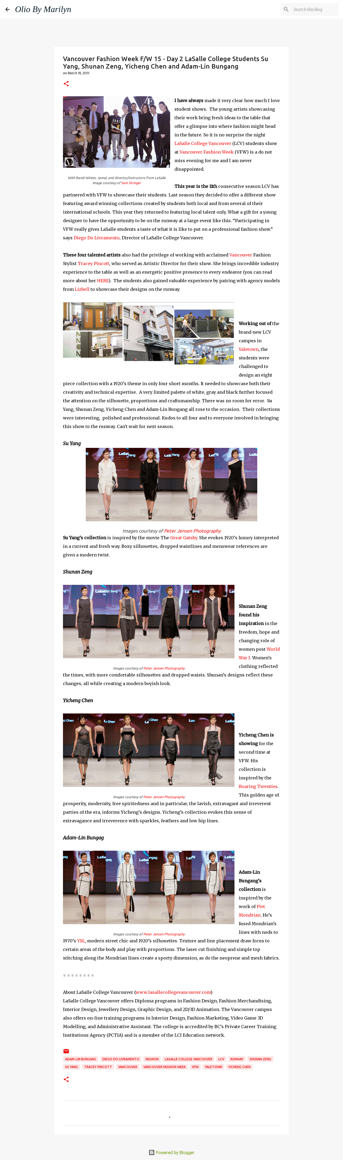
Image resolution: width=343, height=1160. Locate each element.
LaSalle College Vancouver (202, 143)
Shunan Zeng (260, 1059)
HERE (103, 280)
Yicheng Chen (239, 1067)
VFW (195, 1067)
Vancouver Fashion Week (207, 152)
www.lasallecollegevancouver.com (173, 992)
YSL (81, 940)
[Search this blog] (310, 9)
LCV (221, 1059)
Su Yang (71, 1067)
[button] (66, 84)
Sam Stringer (131, 183)
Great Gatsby (183, 537)
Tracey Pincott (93, 263)
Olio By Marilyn (43, 9)
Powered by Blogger (171, 1152)
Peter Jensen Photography (192, 530)
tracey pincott (98, 1067)
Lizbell (82, 289)
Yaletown (249, 349)
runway (236, 1059)
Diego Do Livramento (97, 237)
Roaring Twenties (258, 786)
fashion (152, 1059)
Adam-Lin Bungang (80, 1059)
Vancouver (240, 255)
